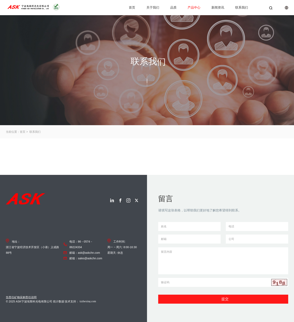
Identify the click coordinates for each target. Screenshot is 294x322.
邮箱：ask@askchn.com (84, 252)
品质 (173, 7)
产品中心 (194, 7)
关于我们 (152, 7)
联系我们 (241, 7)
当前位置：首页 (15, 131)
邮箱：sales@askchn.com (85, 258)
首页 (132, 7)
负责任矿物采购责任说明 (21, 297)
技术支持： (85, 301)
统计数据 (58, 301)
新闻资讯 (217, 7)
